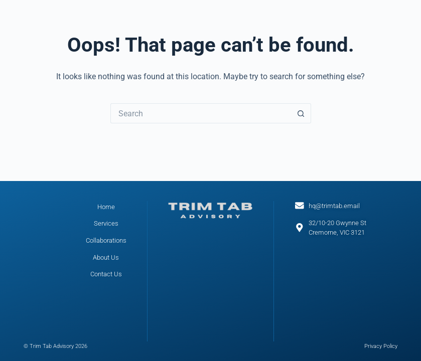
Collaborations (106, 240)
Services (106, 223)
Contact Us (106, 274)
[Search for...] (200, 113)
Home (106, 207)
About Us (106, 257)
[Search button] (301, 113)
